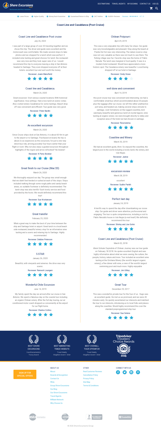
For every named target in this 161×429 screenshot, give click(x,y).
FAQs (52, 382)
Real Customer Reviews (92, 371)
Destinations (104, 4)
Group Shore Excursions (59, 386)
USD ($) (155, 4)
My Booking (132, 4)
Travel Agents (118, 4)
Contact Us (145, 4)
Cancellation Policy (90, 375)
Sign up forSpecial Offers (25, 374)
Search (156, 8)
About (52, 371)
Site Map (86, 382)
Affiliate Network (57, 400)
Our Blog (53, 389)
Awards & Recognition (59, 375)
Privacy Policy (88, 379)
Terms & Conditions (91, 386)
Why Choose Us (56, 403)
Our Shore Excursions (58, 393)
